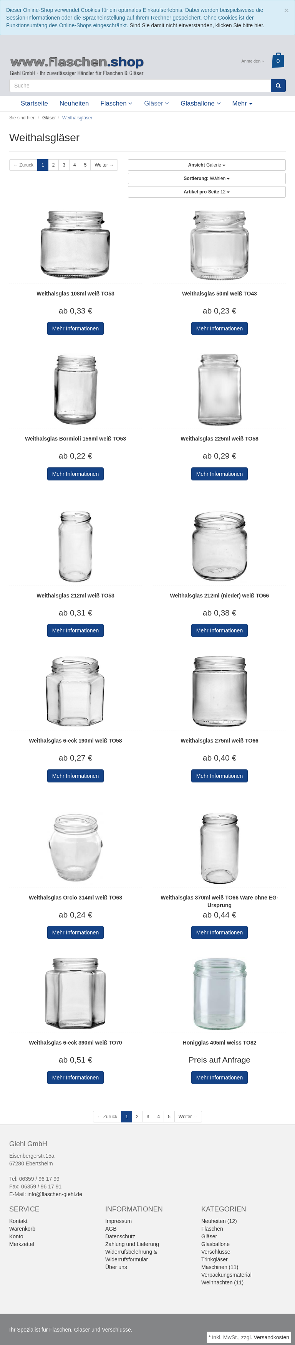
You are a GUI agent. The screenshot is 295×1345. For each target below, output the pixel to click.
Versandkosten (271, 1337)
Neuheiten (74, 103)
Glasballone (200, 103)
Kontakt (18, 1221)
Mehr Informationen (75, 328)
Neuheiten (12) (219, 1221)
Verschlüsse (215, 1252)
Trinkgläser (214, 1259)
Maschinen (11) (220, 1267)
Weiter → (104, 165)
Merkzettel (21, 1244)
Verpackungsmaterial (226, 1275)
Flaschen (116, 103)
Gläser (156, 103)
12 (207, 192)
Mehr (242, 103)
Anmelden (253, 61)
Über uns (116, 1267)
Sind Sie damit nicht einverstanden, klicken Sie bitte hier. (196, 25)
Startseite (34, 103)
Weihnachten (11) (222, 1282)
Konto (16, 1236)
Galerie (206, 165)
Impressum (118, 1221)
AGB (111, 1229)
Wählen (207, 178)
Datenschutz (120, 1236)
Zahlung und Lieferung (132, 1244)
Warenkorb (22, 1229)
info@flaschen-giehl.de (54, 1194)
